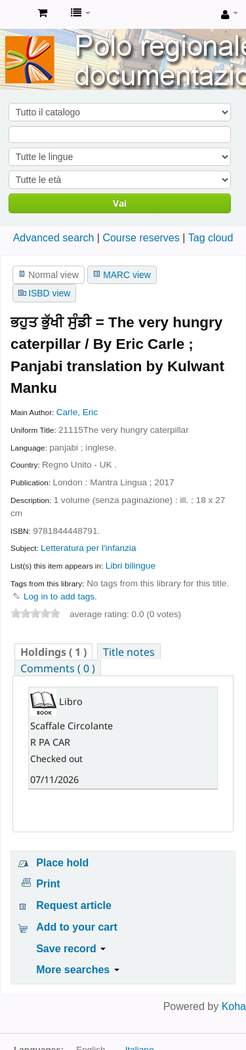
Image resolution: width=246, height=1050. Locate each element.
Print (48, 883)
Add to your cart (76, 927)
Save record (71, 948)
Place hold (62, 862)
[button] (42, 13)
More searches (77, 969)
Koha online (13, 13)
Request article (74, 905)
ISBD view (49, 293)
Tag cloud (211, 237)
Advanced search (53, 237)
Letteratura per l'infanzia (88, 548)
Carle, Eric (77, 412)
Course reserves (140, 237)
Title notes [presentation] (129, 652)
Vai (120, 203)
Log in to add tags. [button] (60, 596)
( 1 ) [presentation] (53, 652)
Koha (234, 1006)
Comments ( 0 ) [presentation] (57, 668)
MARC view (127, 275)
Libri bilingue (130, 566)
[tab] (53, 651)
